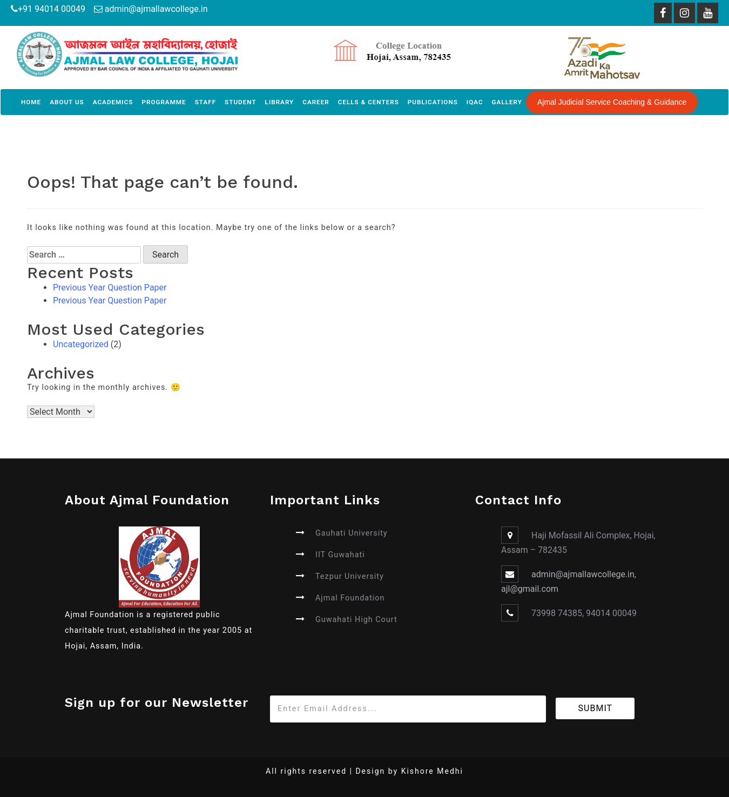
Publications (433, 102)
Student (240, 102)
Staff (205, 102)
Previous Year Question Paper (109, 287)
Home (31, 102)
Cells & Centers (368, 102)
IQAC (475, 102)
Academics (113, 102)
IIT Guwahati (340, 554)
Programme (163, 102)
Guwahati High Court (356, 619)
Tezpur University (349, 576)
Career (315, 102)
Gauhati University (351, 533)
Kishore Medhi (432, 771)
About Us (67, 102)
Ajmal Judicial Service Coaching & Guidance (611, 102)
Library (279, 102)
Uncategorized (81, 344)
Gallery (507, 102)
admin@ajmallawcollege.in (156, 9)
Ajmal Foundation (350, 598)
